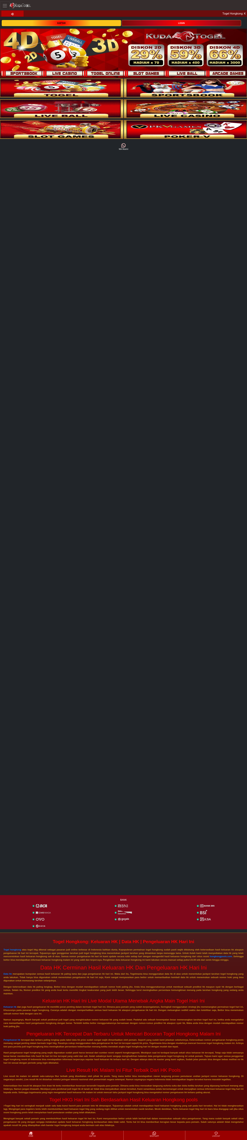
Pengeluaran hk (11, 1040)
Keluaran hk (9, 1007)
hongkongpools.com (221, 956)
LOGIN (181, 23)
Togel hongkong (12, 949)
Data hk (7, 974)
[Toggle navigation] (5, 5)
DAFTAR (61, 23)
